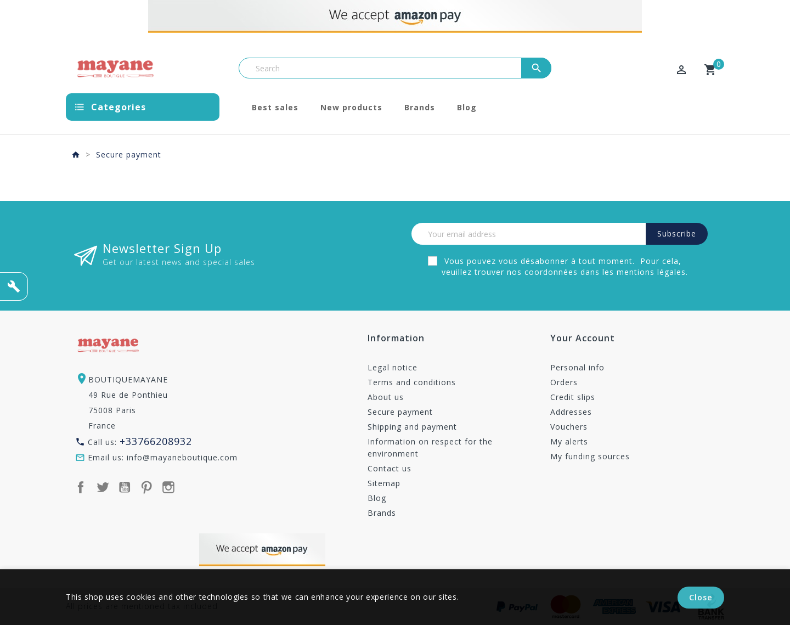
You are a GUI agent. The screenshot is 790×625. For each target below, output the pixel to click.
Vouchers (569, 426)
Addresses (571, 412)
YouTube (124, 487)
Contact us (389, 468)
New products (351, 107)
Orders (564, 382)
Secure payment (400, 412)
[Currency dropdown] (624, 70)
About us (386, 397)
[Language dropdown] (654, 70)
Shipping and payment (412, 426)
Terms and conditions (412, 382)
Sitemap (384, 483)
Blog (467, 107)
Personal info (577, 367)
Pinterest (146, 487)
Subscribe (676, 233)
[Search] (395, 68)
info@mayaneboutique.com (182, 457)
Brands (419, 107)
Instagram (168, 487)
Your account (582, 339)
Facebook (80, 487)
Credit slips (572, 397)
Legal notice (392, 367)
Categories (118, 107)
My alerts (569, 441)
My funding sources (590, 456)
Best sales (275, 107)
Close (701, 598)
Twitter (102, 487)
